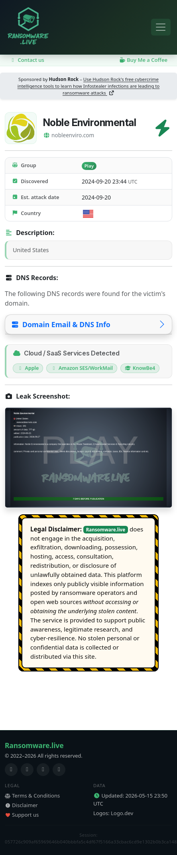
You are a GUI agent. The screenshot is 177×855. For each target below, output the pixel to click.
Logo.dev (122, 813)
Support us (22, 814)
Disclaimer (21, 805)
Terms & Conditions (32, 795)
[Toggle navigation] (161, 27)
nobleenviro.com (68, 135)
